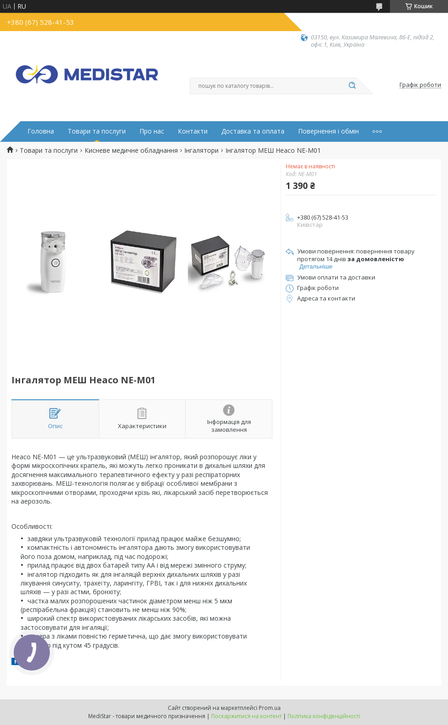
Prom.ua (270, 708)
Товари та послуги (97, 131)
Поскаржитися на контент (246, 716)
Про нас (151, 131)
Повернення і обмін (328, 131)
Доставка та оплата (252, 131)
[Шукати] (352, 86)
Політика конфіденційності (324, 716)
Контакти (193, 131)
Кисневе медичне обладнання (131, 150)
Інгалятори (201, 150)
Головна (40, 131)
